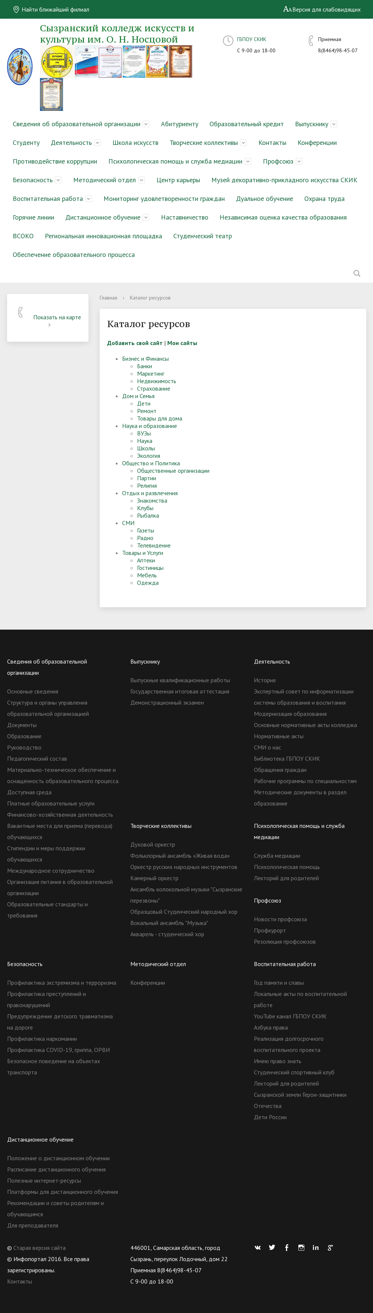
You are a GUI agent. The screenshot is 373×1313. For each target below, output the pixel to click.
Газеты (145, 530)
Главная (108, 297)
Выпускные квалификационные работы (180, 680)
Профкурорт (270, 930)
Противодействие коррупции (55, 161)
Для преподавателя (32, 1225)
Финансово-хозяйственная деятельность (60, 814)
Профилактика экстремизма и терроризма (61, 982)
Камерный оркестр (154, 878)
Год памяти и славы (279, 982)
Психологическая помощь (287, 866)
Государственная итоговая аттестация (179, 691)
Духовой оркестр (152, 844)
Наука (144, 440)
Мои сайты (182, 343)
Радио (145, 537)
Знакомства (152, 500)
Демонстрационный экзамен (167, 702)
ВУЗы (144, 433)
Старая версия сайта (39, 1247)
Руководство (24, 747)
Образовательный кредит (246, 123)
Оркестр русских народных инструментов (183, 866)
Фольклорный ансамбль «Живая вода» (180, 855)
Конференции (317, 142)
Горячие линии (33, 217)
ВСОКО (23, 236)
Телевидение (154, 545)
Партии (146, 478)
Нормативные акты (279, 736)
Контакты (272, 142)
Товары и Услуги (142, 552)
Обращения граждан (280, 769)
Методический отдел (104, 180)
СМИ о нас (267, 747)
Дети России (270, 1117)
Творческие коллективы (204, 142)
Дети (143, 403)
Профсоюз (278, 161)
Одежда (148, 582)
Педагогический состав (37, 758)
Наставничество (184, 217)
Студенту (26, 142)
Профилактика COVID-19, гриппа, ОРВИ (58, 1049)
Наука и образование (149, 425)
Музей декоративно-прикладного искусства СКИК (284, 180)
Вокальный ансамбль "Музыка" (169, 922)
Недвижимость (156, 381)
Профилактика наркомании (42, 1038)
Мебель (147, 575)
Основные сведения (32, 691)
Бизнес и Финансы (145, 358)
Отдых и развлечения (150, 493)
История (265, 680)
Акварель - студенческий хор (167, 934)
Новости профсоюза (280, 919)
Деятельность (71, 142)
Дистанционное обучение (102, 217)
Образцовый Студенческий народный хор (183, 911)
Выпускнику (311, 123)
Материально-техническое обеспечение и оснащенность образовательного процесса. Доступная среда (63, 781)
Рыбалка (148, 515)
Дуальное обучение (264, 198)
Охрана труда (324, 198)
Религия (147, 485)
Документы (22, 725)
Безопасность (33, 180)
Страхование (153, 388)
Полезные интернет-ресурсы (44, 1180)
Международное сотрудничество (50, 870)
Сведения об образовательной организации (76, 123)
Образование (24, 736)
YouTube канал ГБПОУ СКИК (290, 1016)
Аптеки (146, 560)
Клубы (145, 508)
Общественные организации (173, 470)
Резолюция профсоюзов (285, 941)
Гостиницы (150, 567)
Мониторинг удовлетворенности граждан (164, 198)
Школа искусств (135, 142)
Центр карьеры (178, 180)
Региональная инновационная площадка (103, 236)
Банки (144, 366)
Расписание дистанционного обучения (56, 1169)
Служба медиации (277, 855)
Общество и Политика (151, 463)
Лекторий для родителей (286, 878)
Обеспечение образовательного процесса (74, 254)
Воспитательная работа (48, 198)
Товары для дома (159, 418)
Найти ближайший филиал (51, 9)
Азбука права (271, 1027)
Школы (146, 448)
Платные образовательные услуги (50, 803)
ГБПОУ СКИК (251, 39)
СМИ (128, 523)
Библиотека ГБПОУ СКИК (287, 758)
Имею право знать (277, 1061)
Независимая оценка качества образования (283, 217)
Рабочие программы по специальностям (305, 781)
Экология (148, 455)
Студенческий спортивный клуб (294, 1072)
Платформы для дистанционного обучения (62, 1191)
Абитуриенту (179, 123)
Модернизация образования (290, 713)
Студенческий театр (202, 236)
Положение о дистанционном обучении (58, 1158)
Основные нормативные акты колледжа (305, 725)
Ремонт (146, 411)
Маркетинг (150, 373)
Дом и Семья (138, 396)
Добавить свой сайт (135, 343)
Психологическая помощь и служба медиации (175, 161)
